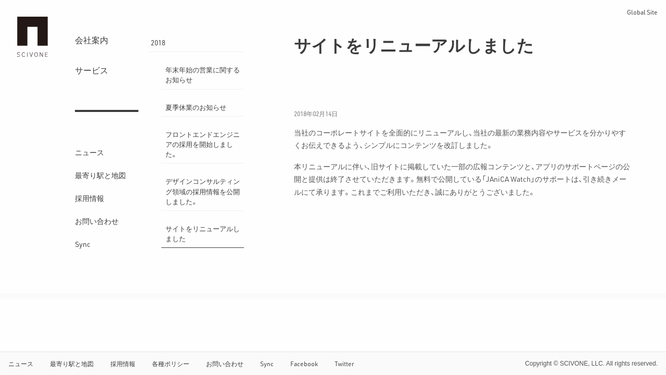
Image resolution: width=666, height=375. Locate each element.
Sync (83, 244)
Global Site (642, 12)
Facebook (304, 363)
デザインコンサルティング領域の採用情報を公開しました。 (202, 191)
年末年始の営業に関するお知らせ (202, 74)
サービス (91, 70)
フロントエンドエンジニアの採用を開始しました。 (202, 144)
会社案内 (91, 39)
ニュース (89, 152)
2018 (158, 42)
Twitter (344, 363)
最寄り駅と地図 (100, 175)
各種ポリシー (170, 363)
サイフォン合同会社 (32, 37)
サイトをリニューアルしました (202, 233)
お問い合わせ (97, 221)
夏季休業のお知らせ (195, 107)
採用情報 (89, 198)
